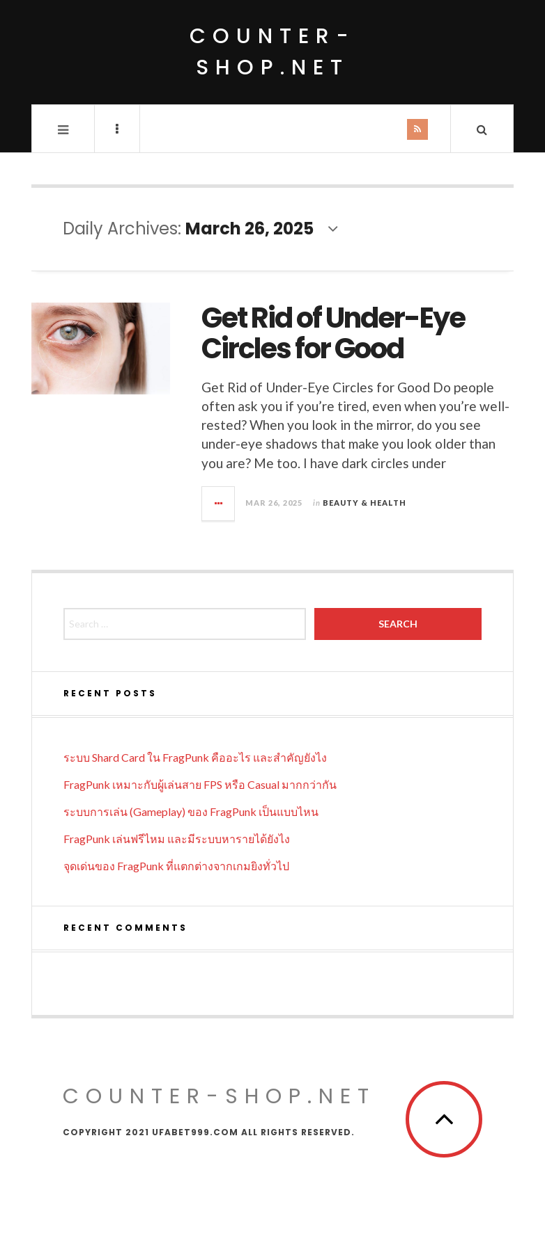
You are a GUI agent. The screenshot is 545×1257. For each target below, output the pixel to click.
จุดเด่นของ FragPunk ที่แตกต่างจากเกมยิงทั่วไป (176, 865)
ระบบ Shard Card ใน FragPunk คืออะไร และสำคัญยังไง (195, 757)
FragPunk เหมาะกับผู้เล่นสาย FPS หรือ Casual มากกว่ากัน (200, 784)
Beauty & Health (364, 502)
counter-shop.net (272, 52)
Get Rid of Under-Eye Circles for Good (333, 333)
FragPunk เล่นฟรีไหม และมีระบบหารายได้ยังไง (176, 838)
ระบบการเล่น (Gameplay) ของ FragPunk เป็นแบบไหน (190, 811)
